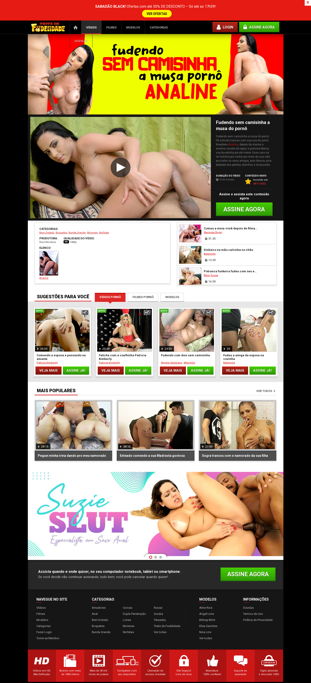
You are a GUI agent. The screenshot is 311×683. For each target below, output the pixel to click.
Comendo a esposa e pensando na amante (61, 350)
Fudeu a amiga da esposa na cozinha (243, 350)
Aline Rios (205, 601)
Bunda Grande (77, 225)
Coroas (127, 601)
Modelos (133, 20)
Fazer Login (44, 625)
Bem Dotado (46, 225)
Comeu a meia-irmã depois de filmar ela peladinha (231, 221)
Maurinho (189, 355)
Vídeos (91, 20)
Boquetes (61, 225)
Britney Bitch (207, 613)
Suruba (158, 607)
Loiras (127, 613)
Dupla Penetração (134, 607)
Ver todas (160, 625)
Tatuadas (160, 613)
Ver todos (264, 384)
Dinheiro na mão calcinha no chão (228, 243)
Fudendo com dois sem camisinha (185, 348)
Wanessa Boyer (213, 225)
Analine (233, 137)
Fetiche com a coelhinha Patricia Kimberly (122, 350)
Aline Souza (211, 268)
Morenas (92, 225)
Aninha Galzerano (171, 355)
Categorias (159, 20)
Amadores (99, 601)
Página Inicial (75, 20)
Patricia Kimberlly (47, 355)
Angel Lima (206, 607)
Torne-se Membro (47, 631)
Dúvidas (81, 34)
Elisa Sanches (208, 619)
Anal (95, 607)
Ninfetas (104, 225)
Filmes (111, 20)
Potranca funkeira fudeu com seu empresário (231, 264)
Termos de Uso (253, 607)
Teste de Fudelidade (167, 619)
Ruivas (158, 601)
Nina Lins (205, 625)
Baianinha (210, 247)
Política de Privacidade (258, 613)
